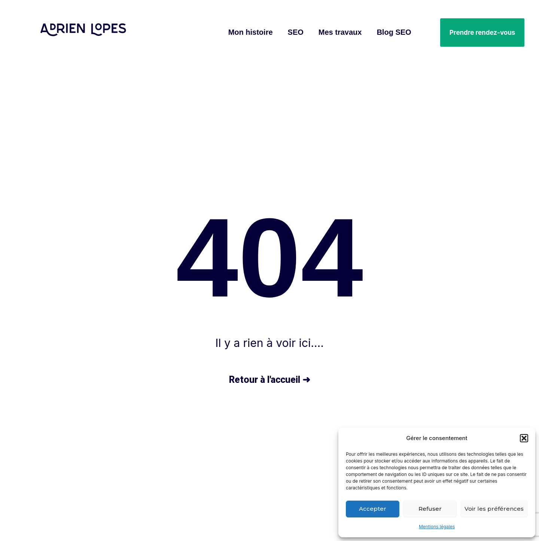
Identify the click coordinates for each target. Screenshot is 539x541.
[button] (524, 438)
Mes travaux (340, 32)
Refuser (430, 508)
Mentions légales (437, 526)
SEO (296, 32)
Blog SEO (394, 32)
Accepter (372, 508)
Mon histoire (250, 32)
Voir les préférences (494, 508)
